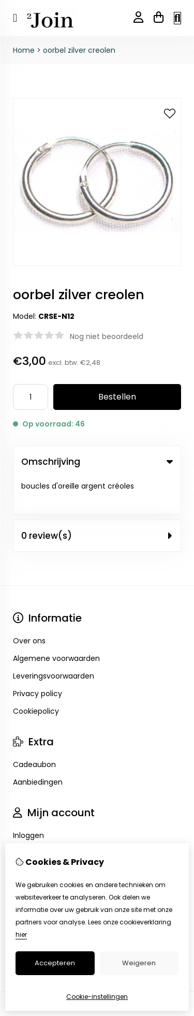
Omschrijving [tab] (97, 461)
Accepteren (55, 963)
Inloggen (28, 798)
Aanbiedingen (38, 745)
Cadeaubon (34, 728)
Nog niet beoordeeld (106, 336)
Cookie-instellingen (97, 996)
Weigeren (139, 963)
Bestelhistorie (37, 816)
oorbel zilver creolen (79, 50)
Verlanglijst (32, 834)
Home (24, 50)
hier (21, 934)
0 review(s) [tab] (97, 499)
